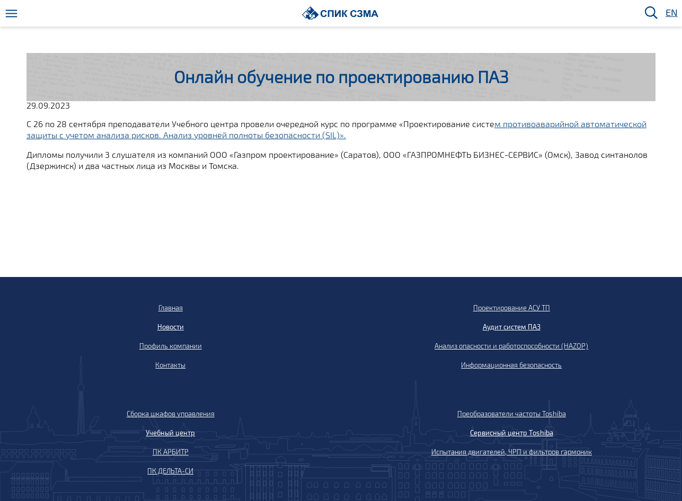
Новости (170, 327)
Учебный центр (170, 432)
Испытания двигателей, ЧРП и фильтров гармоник (511, 452)
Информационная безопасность (511, 365)
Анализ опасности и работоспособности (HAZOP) (511, 346)
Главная (170, 307)
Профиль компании (170, 346)
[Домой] (340, 13)
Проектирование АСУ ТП (511, 307)
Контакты (170, 365)
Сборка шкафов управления (171, 413)
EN (671, 13)
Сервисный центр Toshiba (511, 432)
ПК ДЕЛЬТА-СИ (170, 471)
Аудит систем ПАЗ (512, 327)
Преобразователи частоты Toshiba (511, 413)
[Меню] (11, 13)
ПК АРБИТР (171, 452)
